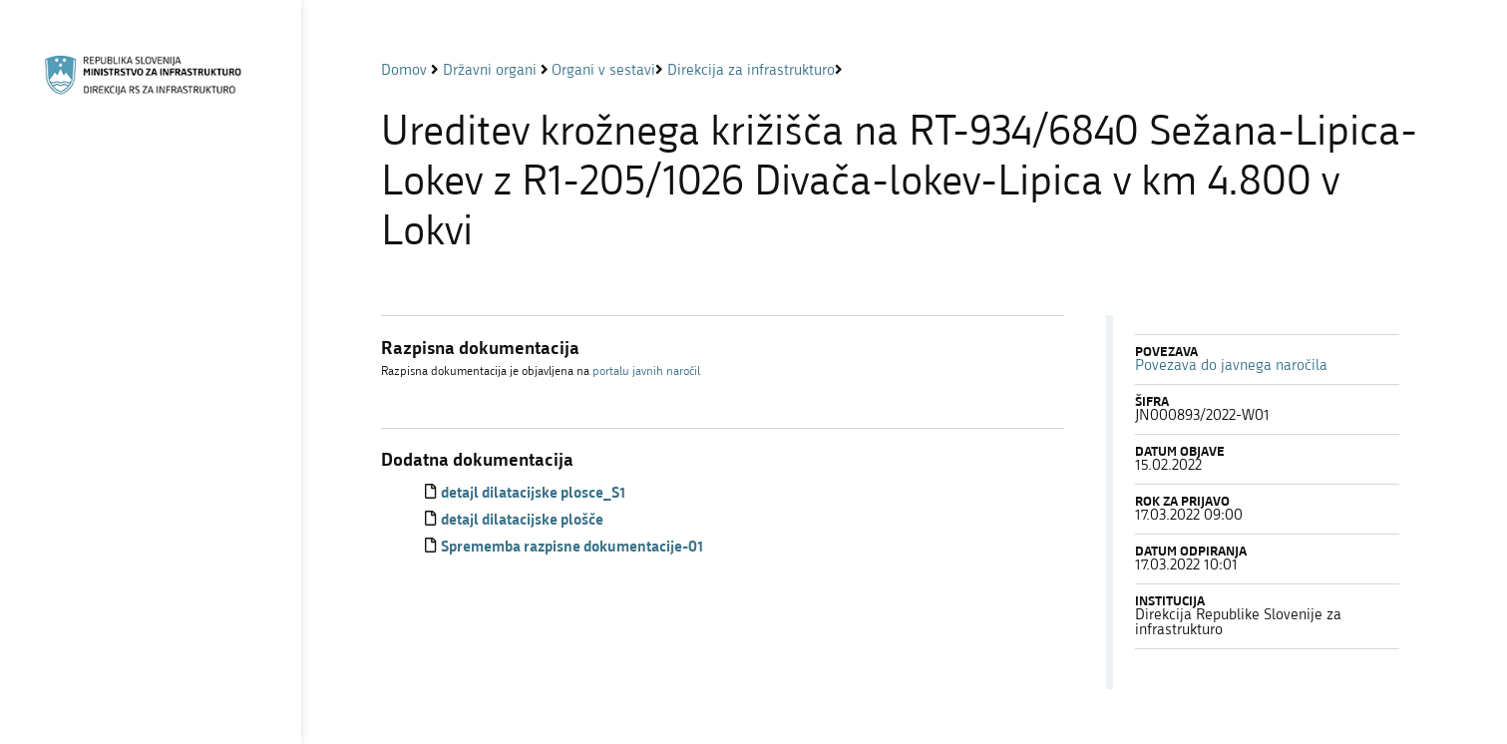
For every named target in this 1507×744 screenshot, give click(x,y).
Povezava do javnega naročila (1231, 366)
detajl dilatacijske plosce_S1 (533, 494)
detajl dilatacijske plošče (522, 521)
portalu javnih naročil (646, 372)
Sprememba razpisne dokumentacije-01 (572, 548)
